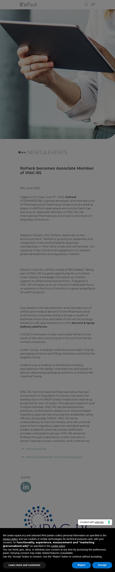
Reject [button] (81, 565)
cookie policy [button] (58, 546)
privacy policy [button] (10, 539)
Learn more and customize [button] (24, 565)
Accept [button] (102, 565)
